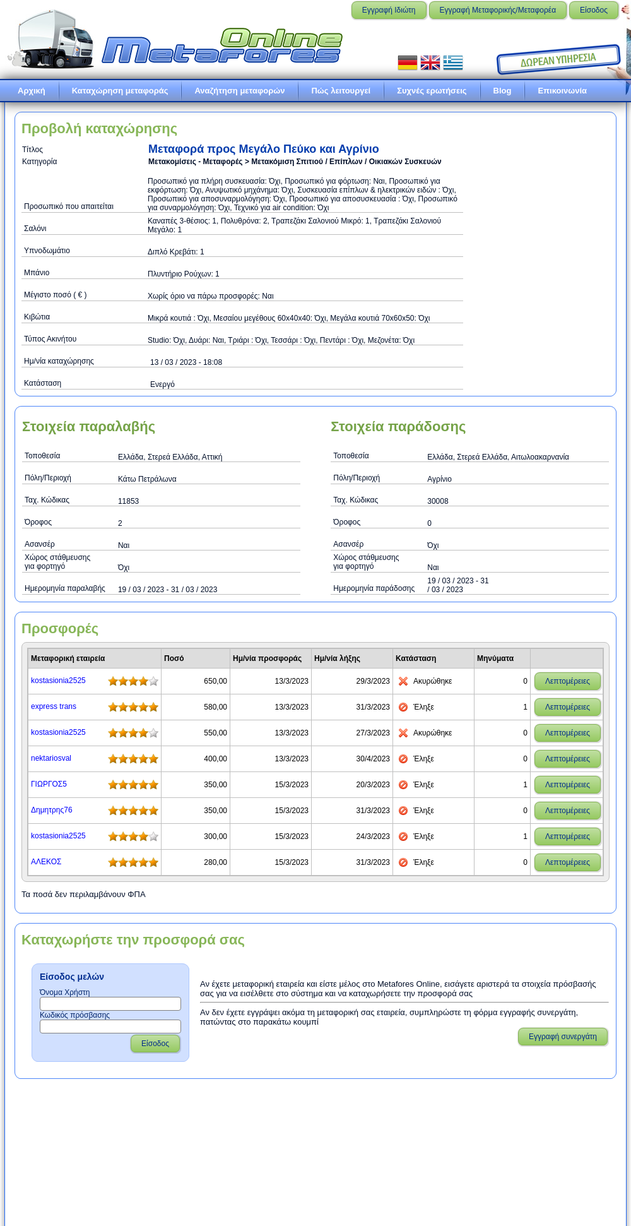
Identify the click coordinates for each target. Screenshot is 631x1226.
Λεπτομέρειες (567, 681)
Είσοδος (594, 10)
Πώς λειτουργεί (340, 90)
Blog (502, 90)
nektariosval (51, 758)
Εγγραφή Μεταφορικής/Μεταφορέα (498, 10)
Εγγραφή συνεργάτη (563, 1036)
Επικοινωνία (562, 90)
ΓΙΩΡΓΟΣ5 (49, 784)
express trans (53, 706)
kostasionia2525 (58, 680)
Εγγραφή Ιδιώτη (389, 10)
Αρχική (31, 90)
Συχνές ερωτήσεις (431, 90)
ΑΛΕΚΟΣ (46, 861)
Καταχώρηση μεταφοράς (120, 90)
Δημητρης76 (52, 810)
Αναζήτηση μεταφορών (239, 90)
